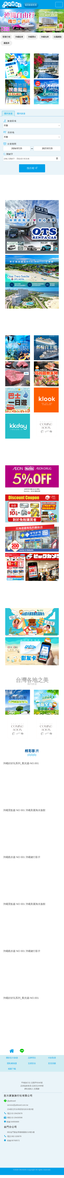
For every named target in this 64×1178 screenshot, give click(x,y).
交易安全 (32, 1065)
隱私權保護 (12, 1065)
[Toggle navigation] (59, 4)
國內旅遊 (21, 113)
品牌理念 (32, 1060)
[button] (5, 20)
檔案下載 (12, 1071)
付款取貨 (52, 1060)
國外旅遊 (8, 113)
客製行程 (6, 37)
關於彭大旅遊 (12, 1060)
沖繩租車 (19, 37)
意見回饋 (52, 1065)
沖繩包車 (45, 37)
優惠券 (6, 43)
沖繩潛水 (32, 37)
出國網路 (58, 37)
